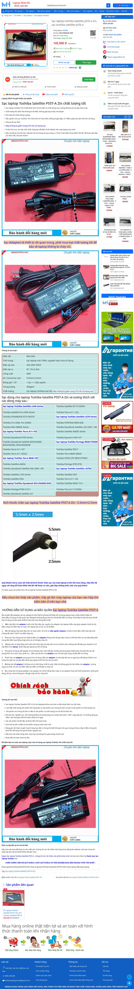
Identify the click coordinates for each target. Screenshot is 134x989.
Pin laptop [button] (18, 11)
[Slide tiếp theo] (129, 116)
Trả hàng (106, 971)
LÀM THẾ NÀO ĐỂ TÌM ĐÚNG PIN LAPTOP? (120, 285)
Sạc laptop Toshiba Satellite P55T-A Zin (20, 871)
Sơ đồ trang (107, 975)
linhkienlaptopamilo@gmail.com (17, 980)
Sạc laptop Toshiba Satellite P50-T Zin (29, 877)
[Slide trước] (125, 116)
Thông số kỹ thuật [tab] (31, 94)
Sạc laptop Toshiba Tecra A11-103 (20, 431)
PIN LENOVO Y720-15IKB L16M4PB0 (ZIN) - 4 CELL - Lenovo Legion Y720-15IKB (109, 202)
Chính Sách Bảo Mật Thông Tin (81, 980)
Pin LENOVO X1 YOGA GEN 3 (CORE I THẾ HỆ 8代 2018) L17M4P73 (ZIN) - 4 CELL (125, 234)
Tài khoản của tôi (42, 966)
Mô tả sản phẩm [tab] (11, 94)
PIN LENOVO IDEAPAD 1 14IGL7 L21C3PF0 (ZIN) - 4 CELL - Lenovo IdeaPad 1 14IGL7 (125, 170)
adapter (22, 624)
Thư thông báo (41, 980)
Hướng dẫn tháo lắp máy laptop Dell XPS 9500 (119, 277)
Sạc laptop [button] (30, 11)
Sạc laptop (28, 15)
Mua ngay (86, 62)
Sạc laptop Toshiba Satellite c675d (73, 468)
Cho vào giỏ (64, 62)
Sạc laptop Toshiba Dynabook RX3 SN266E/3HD (27, 483)
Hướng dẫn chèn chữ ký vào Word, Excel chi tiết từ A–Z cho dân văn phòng (120, 257)
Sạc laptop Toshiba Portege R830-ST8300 (76, 441)
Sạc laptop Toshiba (41, 15)
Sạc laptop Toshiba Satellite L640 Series (23, 406)
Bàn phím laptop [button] (44, 11)
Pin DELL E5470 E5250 (125, 198)
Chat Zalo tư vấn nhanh (116, 42)
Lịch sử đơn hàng (42, 971)
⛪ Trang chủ (7, 11)
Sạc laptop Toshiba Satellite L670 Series (76, 416)
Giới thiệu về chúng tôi (78, 966)
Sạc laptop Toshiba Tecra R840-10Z (20, 458)
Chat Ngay (88, 79)
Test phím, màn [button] (112, 11)
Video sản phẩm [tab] (50, 94)
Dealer (101, 11)
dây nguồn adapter (58, 631)
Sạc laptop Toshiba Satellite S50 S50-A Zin (84, 877)
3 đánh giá (73, 67)
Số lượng (56, 56)
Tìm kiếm (17, 15)
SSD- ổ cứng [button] (59, 11)
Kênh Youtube (112, 52)
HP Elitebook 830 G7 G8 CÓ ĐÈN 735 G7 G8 (109, 232)
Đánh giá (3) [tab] (68, 94)
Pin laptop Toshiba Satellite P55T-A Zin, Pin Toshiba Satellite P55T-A (12, 913)
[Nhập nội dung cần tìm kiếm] (76, 5)
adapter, (43, 637)
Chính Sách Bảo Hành (77, 975)
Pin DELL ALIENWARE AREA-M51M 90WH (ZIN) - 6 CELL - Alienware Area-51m (109, 139)
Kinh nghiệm (88, 11)
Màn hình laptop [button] (73, 11)
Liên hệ (124, 11)
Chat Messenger (113, 47)
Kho (96, 11)
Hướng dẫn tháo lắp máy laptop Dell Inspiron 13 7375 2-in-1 (120, 267)
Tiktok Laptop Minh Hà (116, 57)
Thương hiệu (108, 980)
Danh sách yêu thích (44, 975)
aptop (15, 647)
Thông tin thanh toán (77, 971)
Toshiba (65, 30)
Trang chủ (8, 15)
